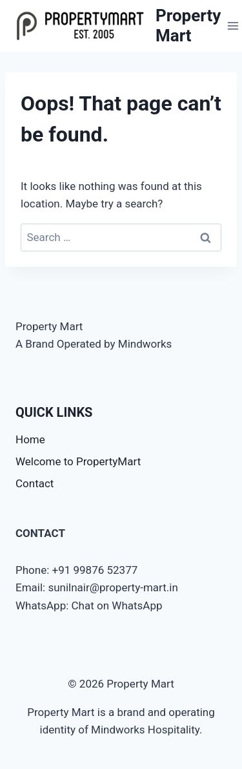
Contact (34, 483)
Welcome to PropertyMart (78, 461)
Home (30, 439)
